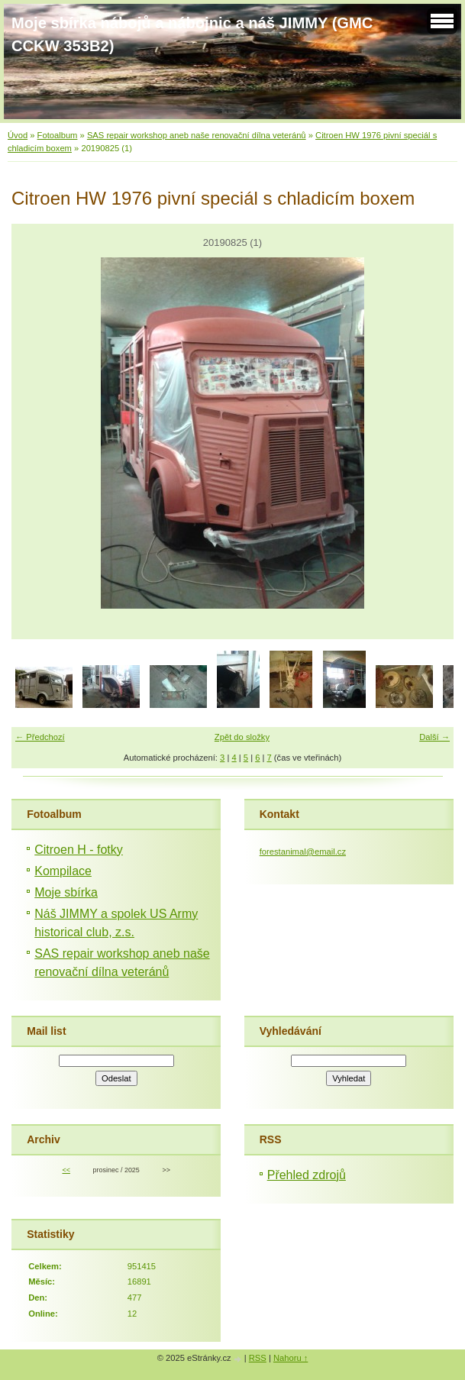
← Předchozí (40, 737)
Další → (434, 737)
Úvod (17, 135)
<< (65, 1170)
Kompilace (63, 871)
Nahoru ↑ (290, 1357)
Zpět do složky (242, 737)
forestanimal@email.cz (303, 851)
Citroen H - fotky (78, 849)
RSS (257, 1357)
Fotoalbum (57, 135)
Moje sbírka (66, 892)
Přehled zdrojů (306, 1174)
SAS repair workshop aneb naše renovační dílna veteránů (196, 135)
